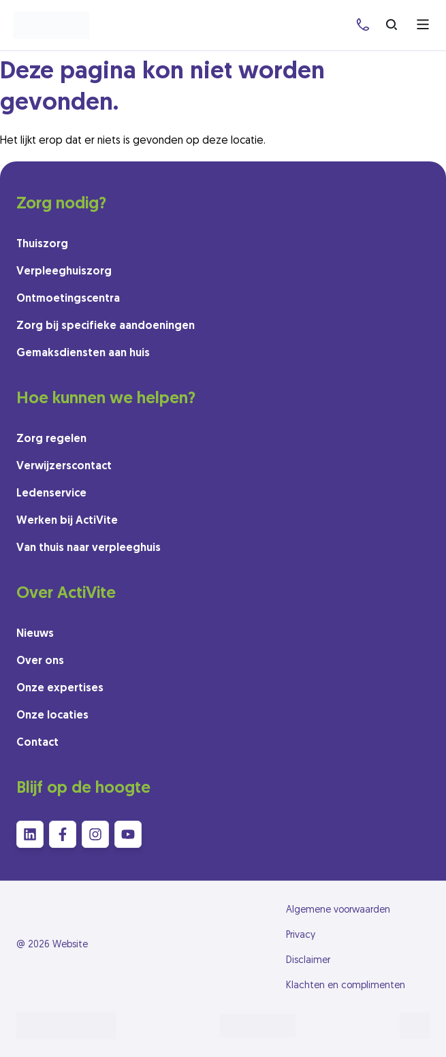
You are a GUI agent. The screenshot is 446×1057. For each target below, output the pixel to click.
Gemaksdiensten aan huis (83, 353)
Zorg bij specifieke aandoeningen (105, 326)
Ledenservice (51, 493)
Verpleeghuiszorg (64, 271)
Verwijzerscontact (64, 466)
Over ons (40, 661)
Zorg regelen (51, 439)
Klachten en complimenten (345, 986)
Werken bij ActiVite (67, 521)
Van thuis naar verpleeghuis (88, 548)
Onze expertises (59, 688)
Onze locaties (52, 715)
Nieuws (35, 634)
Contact (37, 743)
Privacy (300, 935)
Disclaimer (308, 961)
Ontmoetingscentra (68, 299)
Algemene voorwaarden (338, 910)
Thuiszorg (42, 244)
